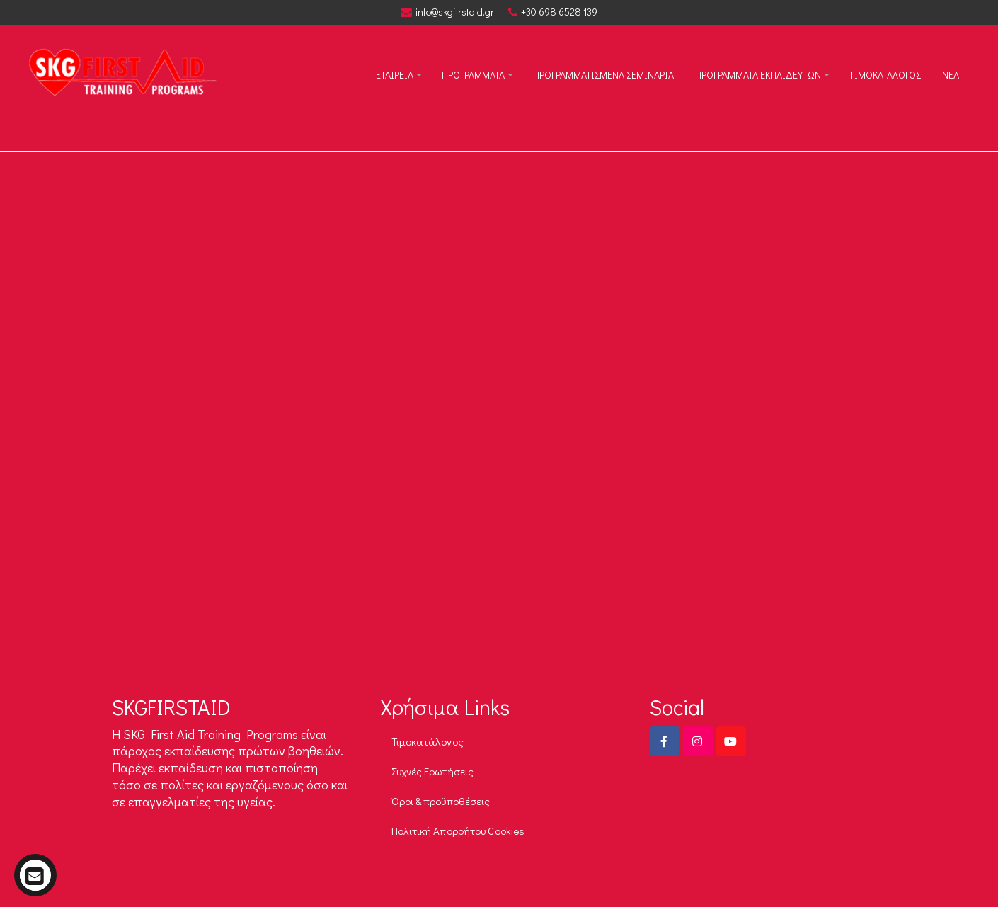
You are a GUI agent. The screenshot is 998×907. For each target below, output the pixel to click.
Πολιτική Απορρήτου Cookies (458, 830)
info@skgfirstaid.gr (447, 12)
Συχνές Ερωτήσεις (432, 771)
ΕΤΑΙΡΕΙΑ (394, 74)
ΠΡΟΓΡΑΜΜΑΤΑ (473, 74)
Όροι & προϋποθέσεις (441, 801)
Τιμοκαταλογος (885, 74)
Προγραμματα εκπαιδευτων (758, 74)
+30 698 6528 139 (552, 12)
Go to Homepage (580, 502)
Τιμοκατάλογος (427, 741)
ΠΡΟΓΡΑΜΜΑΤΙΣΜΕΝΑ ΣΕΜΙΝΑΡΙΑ (603, 74)
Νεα (950, 74)
